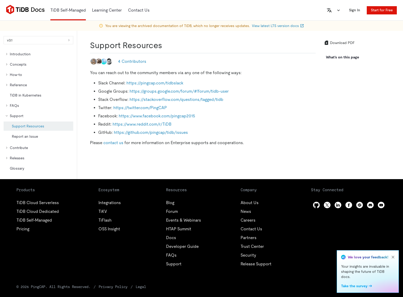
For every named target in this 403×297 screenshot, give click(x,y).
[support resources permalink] (166, 45)
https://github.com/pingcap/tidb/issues (151, 132)
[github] (316, 205)
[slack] (359, 205)
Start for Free (382, 10)
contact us (113, 142)
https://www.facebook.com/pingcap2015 (157, 115)
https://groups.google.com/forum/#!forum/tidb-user (179, 91)
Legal (141, 287)
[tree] (38, 111)
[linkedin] (338, 205)
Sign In (354, 10)
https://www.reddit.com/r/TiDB (142, 124)
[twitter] (327, 205)
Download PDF (339, 42)
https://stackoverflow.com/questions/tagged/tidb (176, 99)
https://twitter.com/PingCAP (140, 107)
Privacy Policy (113, 287)
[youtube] (381, 205)
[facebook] (348, 205)
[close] (393, 257)
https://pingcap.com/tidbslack (154, 83)
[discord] (370, 205)
